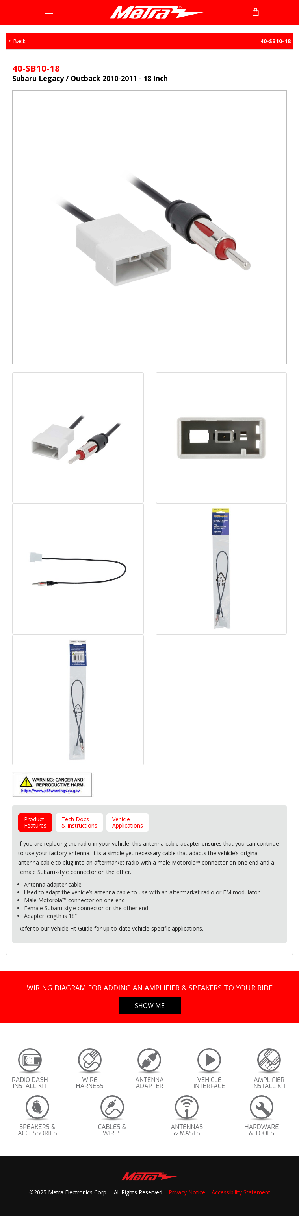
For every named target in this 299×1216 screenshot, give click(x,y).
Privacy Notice (187, 1192)
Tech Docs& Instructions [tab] (79, 822)
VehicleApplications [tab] (127, 822)
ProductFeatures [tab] (35, 822)
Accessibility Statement (241, 1192)
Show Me (150, 1005)
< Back (17, 41)
